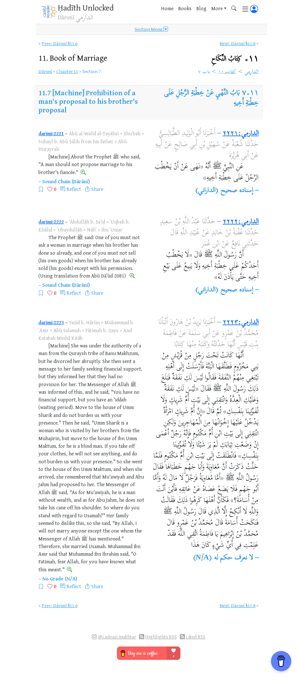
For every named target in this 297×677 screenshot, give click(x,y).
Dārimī (45, 71)
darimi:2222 (51, 221)
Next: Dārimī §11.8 (237, 43)
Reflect (73, 189)
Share (97, 189)
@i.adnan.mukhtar (117, 636)
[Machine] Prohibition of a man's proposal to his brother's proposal (88, 101)
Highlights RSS (161, 636)
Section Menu (151, 29)
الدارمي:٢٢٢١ (241, 133)
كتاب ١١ (227, 72)
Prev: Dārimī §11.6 (60, 43)
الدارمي (251, 72)
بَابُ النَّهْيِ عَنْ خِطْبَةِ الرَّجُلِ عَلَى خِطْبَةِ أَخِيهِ (211, 98)
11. (72, 58)
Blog (201, 8)
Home (167, 8)
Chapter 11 (67, 71)
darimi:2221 (51, 133)
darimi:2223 (51, 322)
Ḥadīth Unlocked (86, 7)
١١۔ (235, 58)
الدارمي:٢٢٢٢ (241, 222)
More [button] (217, 8)
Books (185, 8)
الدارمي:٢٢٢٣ (241, 322)
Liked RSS (196, 636)
